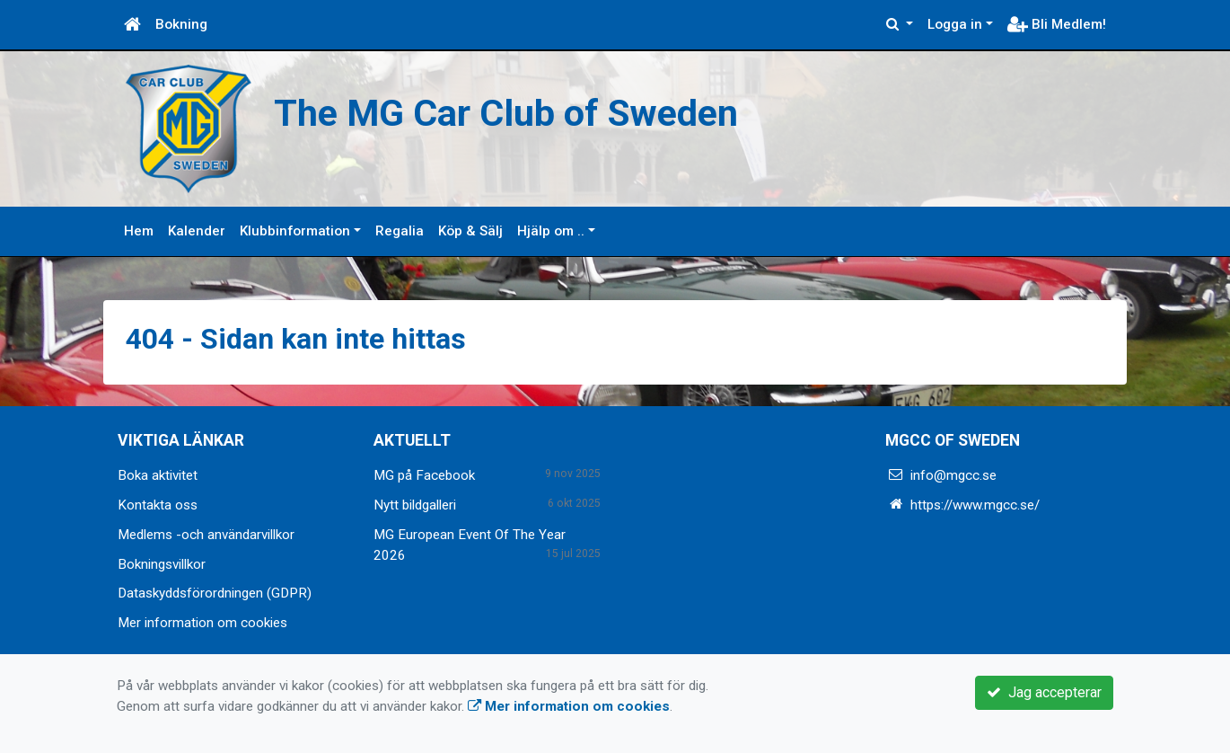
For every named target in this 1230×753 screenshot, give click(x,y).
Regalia (399, 231)
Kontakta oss (158, 505)
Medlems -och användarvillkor (206, 535)
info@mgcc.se (953, 475)
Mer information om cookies (202, 623)
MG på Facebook (424, 475)
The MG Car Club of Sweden (506, 113)
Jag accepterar (1044, 692)
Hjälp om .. (550, 231)
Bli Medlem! (1056, 24)
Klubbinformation (295, 231)
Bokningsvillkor (162, 564)
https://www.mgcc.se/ (975, 505)
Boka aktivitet (158, 475)
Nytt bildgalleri (414, 505)
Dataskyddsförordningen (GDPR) (215, 593)
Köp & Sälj (470, 231)
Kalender (196, 231)
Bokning (181, 24)
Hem (139, 231)
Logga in (954, 24)
